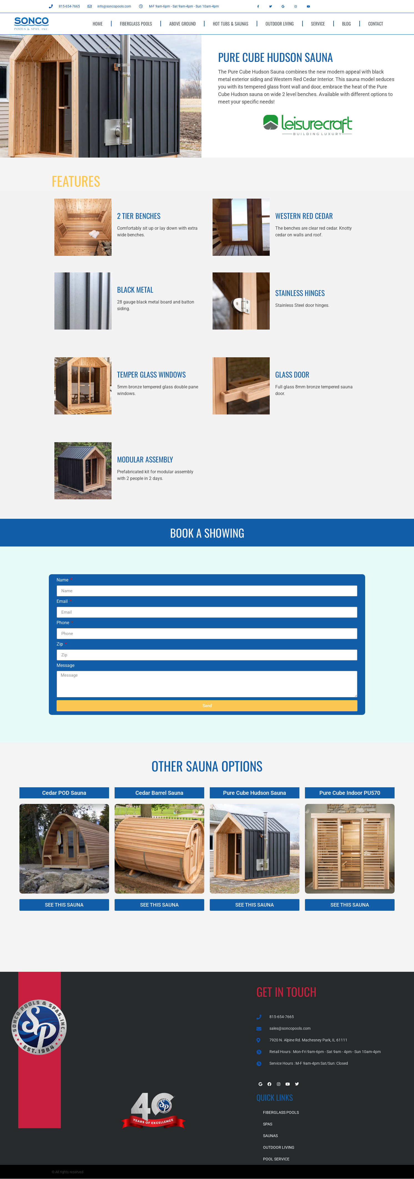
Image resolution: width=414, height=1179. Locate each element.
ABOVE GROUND (182, 23)
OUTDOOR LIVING (280, 23)
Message (65, 665)
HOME (98, 23)
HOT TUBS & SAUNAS (230, 23)
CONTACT (375, 23)
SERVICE (318, 23)
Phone (63, 623)
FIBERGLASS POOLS (136, 23)
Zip (60, 644)
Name (63, 580)
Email (63, 601)
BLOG (346, 23)
